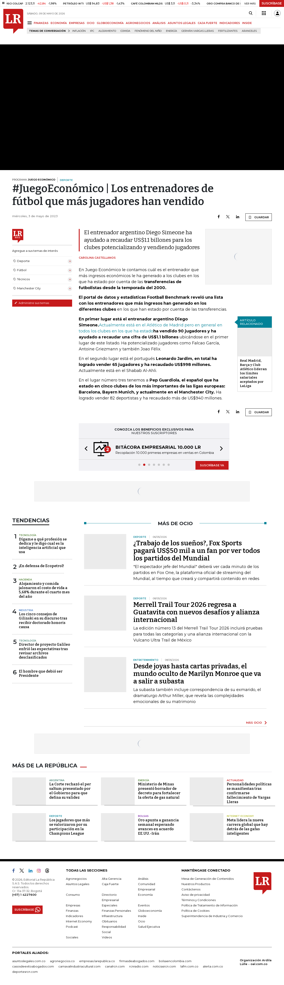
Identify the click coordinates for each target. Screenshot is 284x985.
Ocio (141, 921)
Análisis (143, 878)
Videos (107, 937)
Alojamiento (107, 31)
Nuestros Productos (195, 884)
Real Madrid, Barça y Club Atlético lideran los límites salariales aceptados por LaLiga (253, 373)
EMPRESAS (77, 23)
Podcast (72, 926)
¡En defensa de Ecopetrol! (41, 566)
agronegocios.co (62, 961)
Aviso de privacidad (195, 894)
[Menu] (30, 23)
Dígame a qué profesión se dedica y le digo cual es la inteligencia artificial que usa (43, 545)
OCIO (91, 23)
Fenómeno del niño (148, 31)
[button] (85, 449)
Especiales (109, 905)
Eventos (144, 905)
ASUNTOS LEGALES (181, 23)
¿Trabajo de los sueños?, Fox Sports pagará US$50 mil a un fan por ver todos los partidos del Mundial (196, 550)
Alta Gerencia (111, 878)
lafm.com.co (189, 966)
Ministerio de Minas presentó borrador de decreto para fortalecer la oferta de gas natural (159, 791)
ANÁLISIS (159, 23)
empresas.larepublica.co (97, 961)
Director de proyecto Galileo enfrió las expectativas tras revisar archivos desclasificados (44, 650)
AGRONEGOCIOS (138, 23)
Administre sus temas (31, 303)
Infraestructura (112, 916)
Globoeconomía (150, 910)
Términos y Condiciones (198, 900)
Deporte (55, 816)
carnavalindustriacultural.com (79, 966)
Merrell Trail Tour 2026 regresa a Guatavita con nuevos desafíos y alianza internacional (196, 612)
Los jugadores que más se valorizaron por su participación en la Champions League (69, 827)
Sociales (72, 937)
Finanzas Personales (116, 910)
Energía (171, 31)
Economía (145, 894)
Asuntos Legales (77, 884)
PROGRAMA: (33, 179)
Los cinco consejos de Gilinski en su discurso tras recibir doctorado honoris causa (43, 620)
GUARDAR (258, 217)
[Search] (251, 13)
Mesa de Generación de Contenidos (207, 878)
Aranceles (249, 31)
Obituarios (109, 921)
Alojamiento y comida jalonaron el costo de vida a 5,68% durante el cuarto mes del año (44, 590)
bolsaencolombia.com (175, 961)
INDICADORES (229, 23)
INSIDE (247, 23)
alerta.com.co (213, 966)
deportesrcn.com (25, 971)
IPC (92, 31)
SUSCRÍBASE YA (212, 465)
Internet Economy (240, 816)
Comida (125, 31)
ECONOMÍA (59, 23)
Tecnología (27, 535)
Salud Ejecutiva (149, 926)
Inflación (79, 31)
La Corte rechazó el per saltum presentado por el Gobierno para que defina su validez (70, 791)
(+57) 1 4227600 (24, 894)
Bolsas (143, 816)
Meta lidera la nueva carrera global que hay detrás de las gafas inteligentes (247, 827)
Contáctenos (190, 889)
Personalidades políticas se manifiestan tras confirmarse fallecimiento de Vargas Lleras (249, 793)
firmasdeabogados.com (136, 961)
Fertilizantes (227, 31)
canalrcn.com (115, 966)
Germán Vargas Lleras (197, 31)
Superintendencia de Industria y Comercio (212, 916)
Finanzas (72, 910)
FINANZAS (41, 23)
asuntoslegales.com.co (28, 961)
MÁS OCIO (254, 722)
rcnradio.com (138, 966)
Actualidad (235, 780)
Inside (142, 916)
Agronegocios (76, 878)
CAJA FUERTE (207, 23)
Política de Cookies (195, 910)
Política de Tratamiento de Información (209, 905)
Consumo (73, 894)
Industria (26, 610)
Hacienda (25, 579)
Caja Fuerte (110, 884)
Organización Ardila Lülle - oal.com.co (256, 962)
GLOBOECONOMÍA (110, 23)
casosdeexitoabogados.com (33, 966)
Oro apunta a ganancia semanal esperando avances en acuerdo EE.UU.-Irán (158, 827)
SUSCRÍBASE (272, 3)
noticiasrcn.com (164, 966)
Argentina (56, 780)
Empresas (73, 905)
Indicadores (74, 916)
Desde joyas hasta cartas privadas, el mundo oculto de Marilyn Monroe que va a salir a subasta (197, 673)
